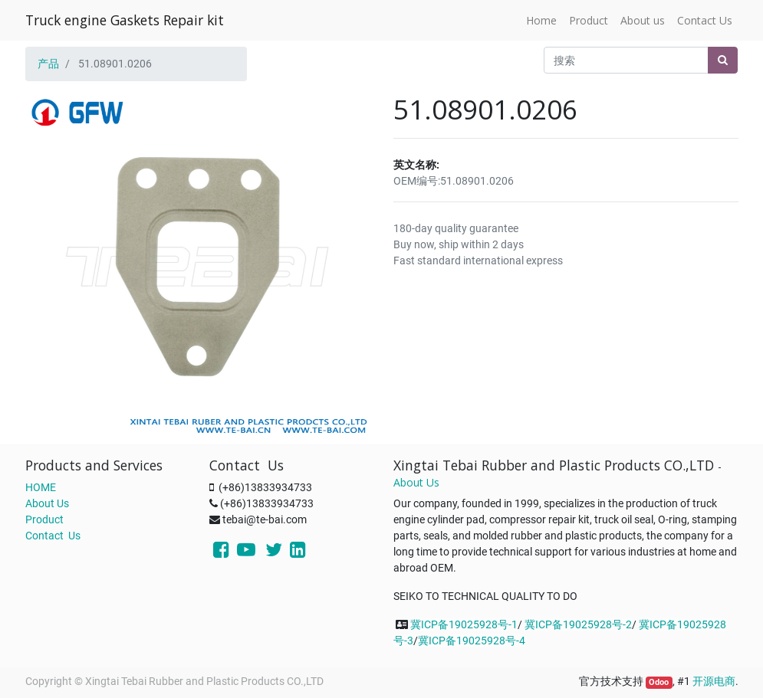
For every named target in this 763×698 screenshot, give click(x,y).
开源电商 (713, 681)
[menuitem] (541, 20)
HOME (40, 487)
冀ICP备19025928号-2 (578, 624)
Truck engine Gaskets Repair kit (124, 20)
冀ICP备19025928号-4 (471, 640)
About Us (47, 503)
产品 (48, 63)
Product (44, 519)
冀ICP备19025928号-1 (464, 624)
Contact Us (53, 535)
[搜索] (723, 60)
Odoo (659, 682)
